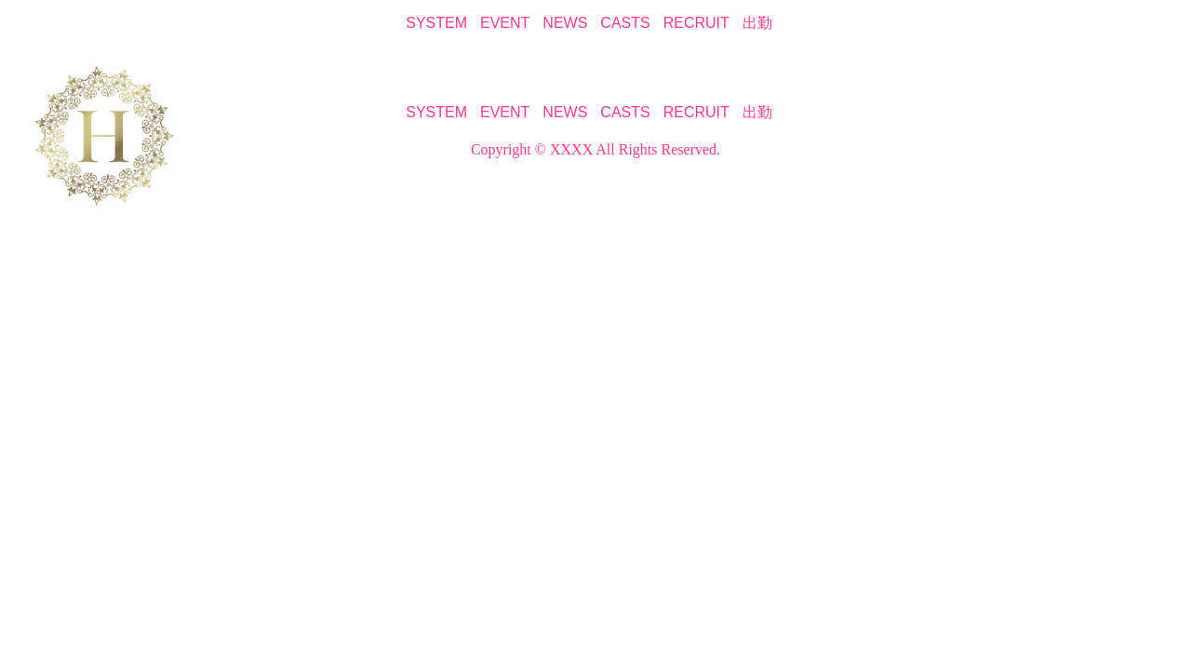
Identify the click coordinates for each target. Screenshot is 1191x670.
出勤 (757, 23)
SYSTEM (436, 23)
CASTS (624, 23)
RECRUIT (696, 23)
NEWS (564, 23)
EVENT (504, 23)
